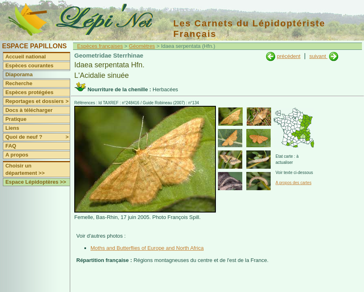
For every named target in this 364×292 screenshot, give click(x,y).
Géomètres (142, 46)
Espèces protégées (29, 92)
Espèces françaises (100, 46)
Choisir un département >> (25, 169)
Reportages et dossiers (37, 101)
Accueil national (25, 57)
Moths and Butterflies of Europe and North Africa (147, 248)
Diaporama (18, 74)
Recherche (18, 83)
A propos (16, 155)
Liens (12, 128)
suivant (318, 56)
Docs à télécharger (28, 110)
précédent (288, 56)
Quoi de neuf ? (37, 137)
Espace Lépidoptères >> (35, 182)
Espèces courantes (29, 65)
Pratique (15, 119)
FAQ (10, 146)
